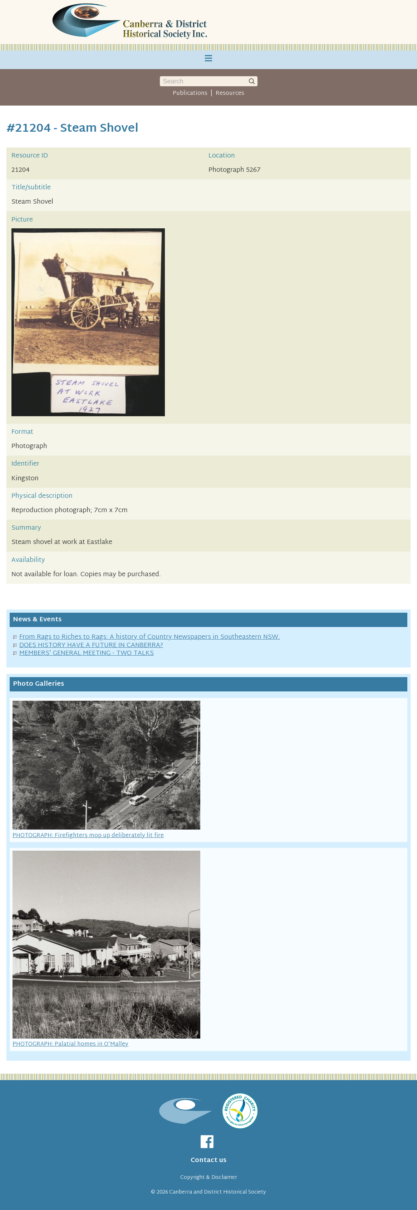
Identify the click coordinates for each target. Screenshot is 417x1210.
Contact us (208, 1160)
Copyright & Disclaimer (208, 1177)
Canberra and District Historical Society (217, 1192)
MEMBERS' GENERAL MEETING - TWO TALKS (86, 653)
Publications (190, 93)
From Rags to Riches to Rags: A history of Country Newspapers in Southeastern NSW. (149, 637)
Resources (230, 93)
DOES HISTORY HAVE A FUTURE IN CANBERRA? (91, 645)
